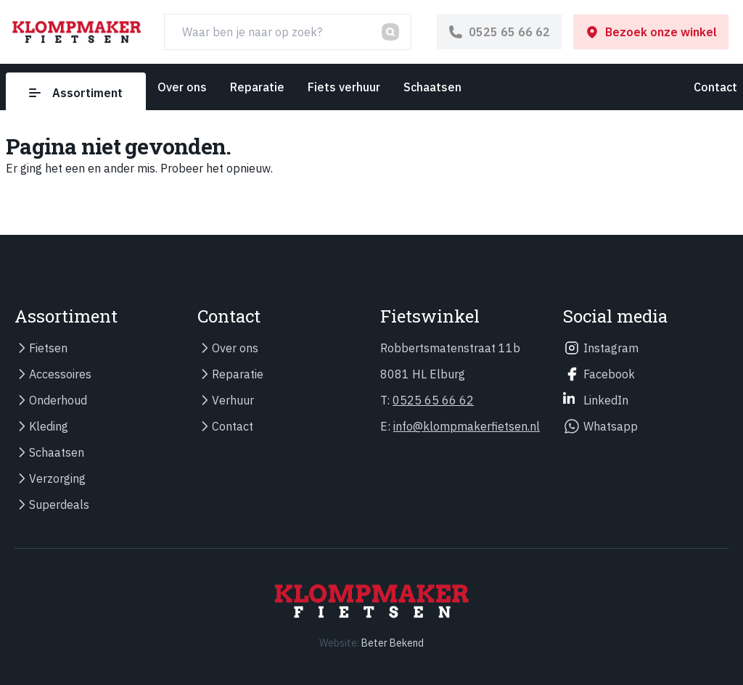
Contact (715, 87)
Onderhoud (58, 400)
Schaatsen (432, 87)
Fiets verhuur (344, 87)
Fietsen (48, 348)
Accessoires (60, 374)
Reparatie (257, 87)
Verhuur (233, 400)
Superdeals (59, 504)
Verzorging (57, 478)
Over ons (182, 87)
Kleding (48, 426)
